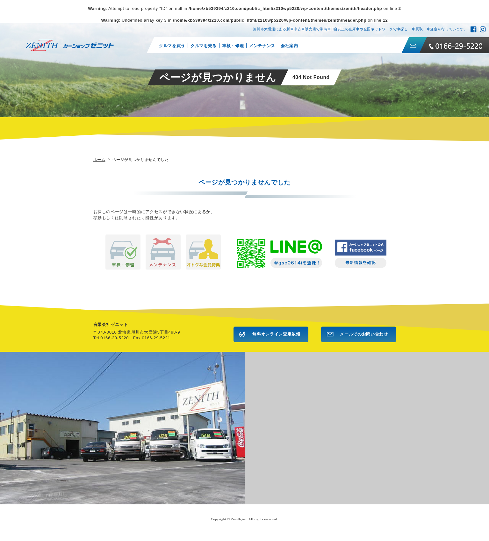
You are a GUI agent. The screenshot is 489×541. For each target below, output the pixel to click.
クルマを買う (172, 45)
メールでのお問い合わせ (364, 334)
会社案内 (289, 45)
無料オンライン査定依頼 (276, 334)
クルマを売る (203, 45)
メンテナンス (262, 45)
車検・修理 (232, 45)
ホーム (99, 159)
